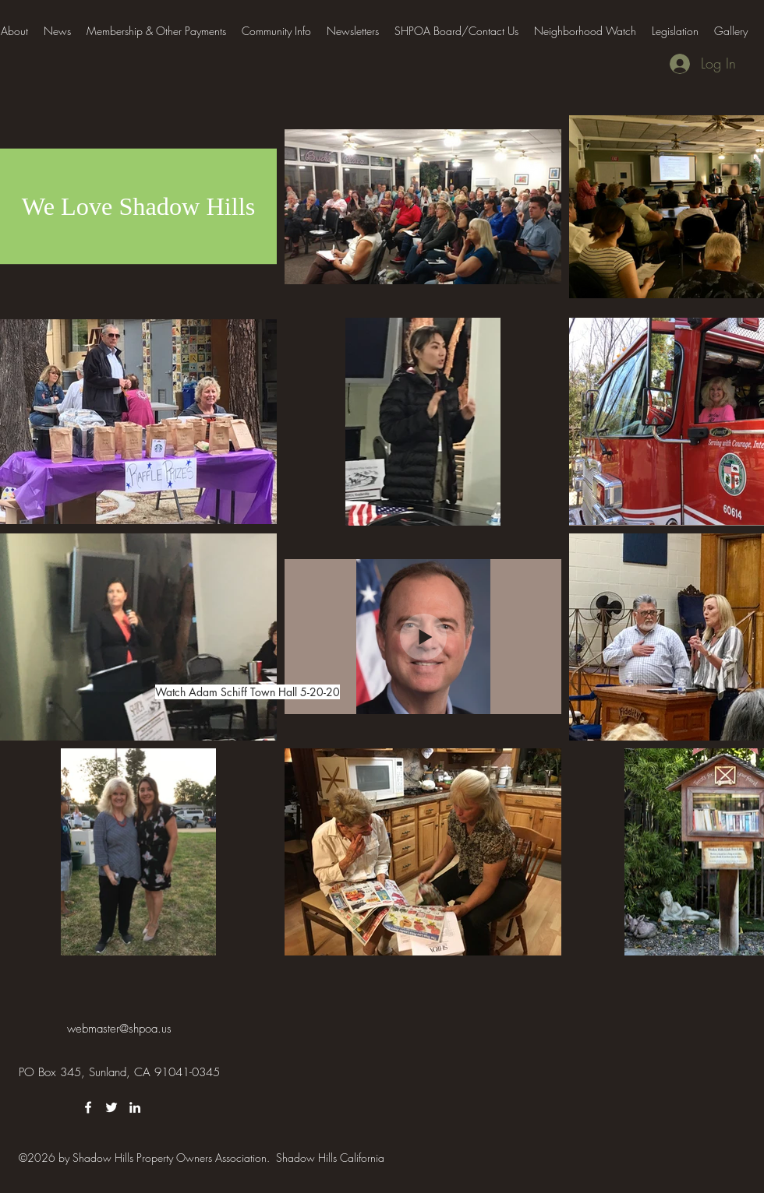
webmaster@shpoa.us (119, 1028)
